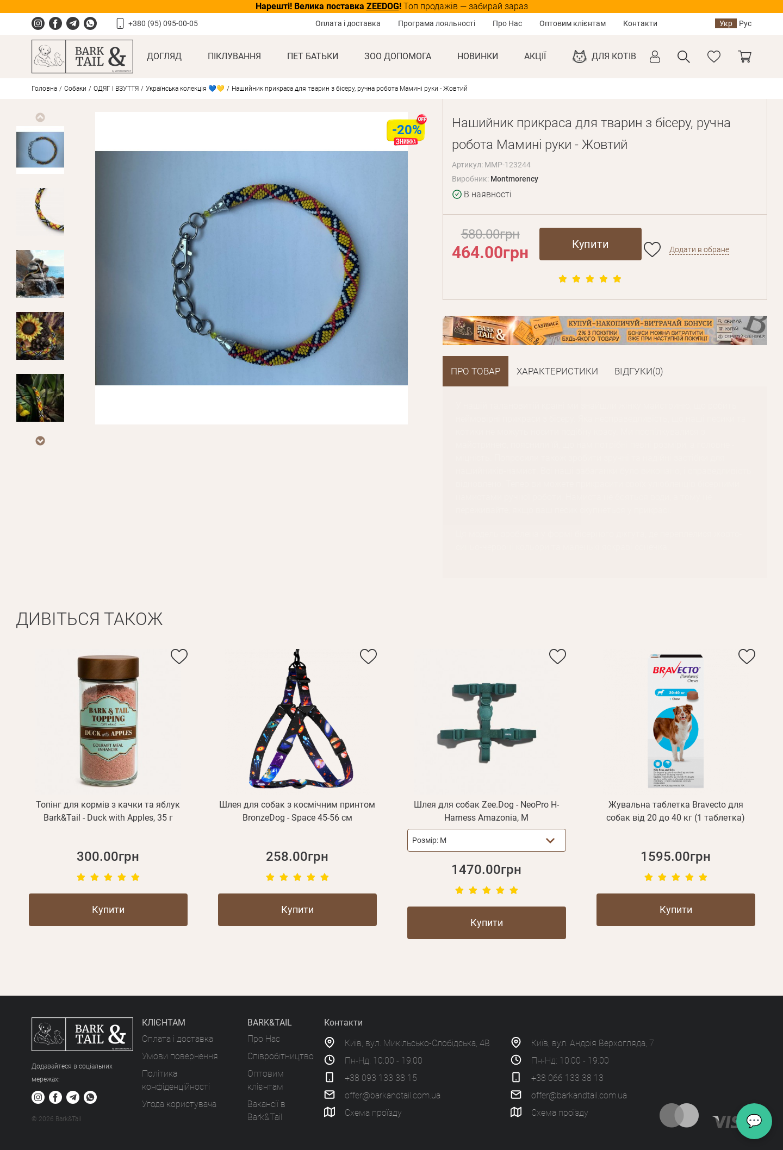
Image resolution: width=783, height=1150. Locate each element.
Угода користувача (179, 1104)
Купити (590, 244)
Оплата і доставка (348, 23)
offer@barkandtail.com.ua (392, 1095)
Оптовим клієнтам (572, 23)
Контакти (640, 23)
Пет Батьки (312, 56)
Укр (725, 23)
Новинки (477, 56)
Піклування (234, 56)
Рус (745, 23)
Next (39, 440)
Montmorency (514, 178)
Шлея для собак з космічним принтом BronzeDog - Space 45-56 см (297, 811)
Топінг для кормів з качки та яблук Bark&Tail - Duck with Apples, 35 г (108, 811)
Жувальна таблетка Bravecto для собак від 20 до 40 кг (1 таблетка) (675, 811)
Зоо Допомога (397, 56)
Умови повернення (180, 1056)
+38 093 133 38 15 (381, 1078)
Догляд (164, 56)
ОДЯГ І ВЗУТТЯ (116, 88)
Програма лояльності (436, 23)
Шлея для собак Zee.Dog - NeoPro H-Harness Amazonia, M (486, 811)
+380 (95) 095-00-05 (163, 23)
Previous (39, 117)
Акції (535, 56)
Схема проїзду (373, 1113)
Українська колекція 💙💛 (185, 88)
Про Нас (507, 23)
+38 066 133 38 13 (567, 1078)
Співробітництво (280, 1056)
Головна (44, 88)
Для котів (614, 56)
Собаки (75, 88)
